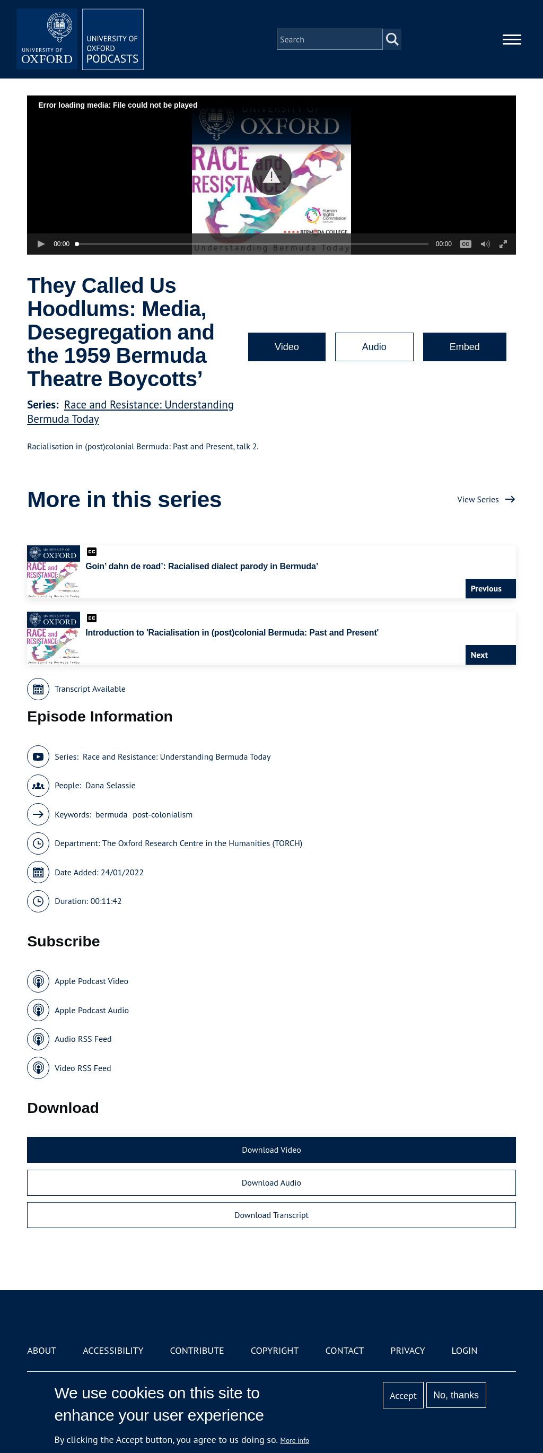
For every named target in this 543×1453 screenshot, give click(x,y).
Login (465, 1350)
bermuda (111, 814)
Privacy (407, 1350)
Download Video (271, 1149)
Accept (403, 1395)
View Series (478, 499)
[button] (272, 175)
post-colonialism (162, 814)
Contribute (197, 1350)
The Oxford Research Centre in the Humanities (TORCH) (202, 843)
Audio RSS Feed (83, 1038)
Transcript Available (90, 688)
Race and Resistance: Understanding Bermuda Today (177, 756)
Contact (344, 1350)
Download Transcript (271, 1215)
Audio (374, 347)
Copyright (275, 1350)
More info (295, 1440)
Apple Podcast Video (91, 981)
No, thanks (456, 1395)
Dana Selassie (110, 785)
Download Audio (271, 1182)
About (41, 1350)
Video (287, 347)
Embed (465, 347)
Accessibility (113, 1350)
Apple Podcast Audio (92, 1010)
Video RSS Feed (83, 1068)
